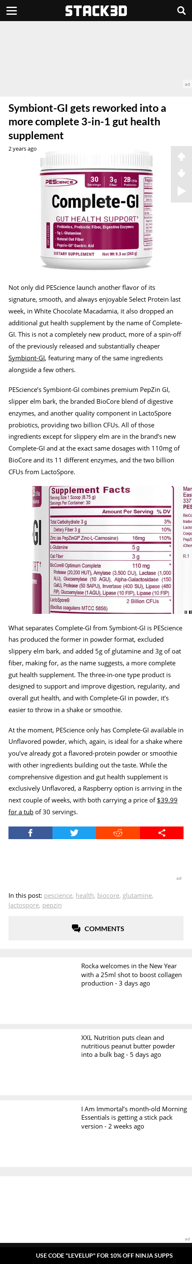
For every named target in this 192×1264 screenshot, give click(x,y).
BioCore (108, 895)
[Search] (181, 10)
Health (85, 895)
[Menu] (11, 10)
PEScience (58, 895)
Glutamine (137, 895)
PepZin (52, 905)
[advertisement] (96, 54)
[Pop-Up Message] (96, 1255)
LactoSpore (23, 905)
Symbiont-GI (26, 358)
